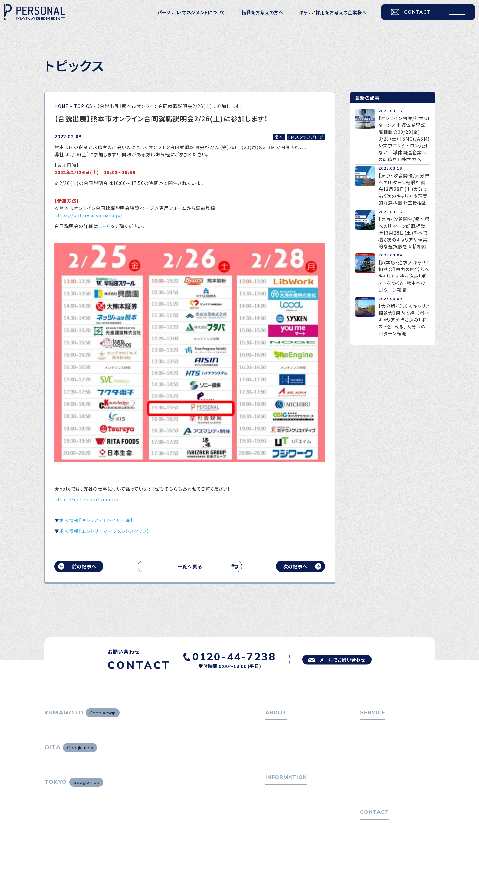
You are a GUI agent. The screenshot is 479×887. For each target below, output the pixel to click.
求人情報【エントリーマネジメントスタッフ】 (104, 531)
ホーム (272, 727)
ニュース (274, 822)
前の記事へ (84, 566)
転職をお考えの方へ (257, 16)
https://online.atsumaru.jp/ (88, 215)
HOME (61, 106)
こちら (104, 226)
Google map (103, 713)
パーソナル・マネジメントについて (186, 16)
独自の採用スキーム (385, 802)
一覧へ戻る (189, 566)
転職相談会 (376, 748)
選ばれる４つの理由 (385, 781)
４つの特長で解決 (382, 792)
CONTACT (406, 16)
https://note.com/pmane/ (86, 499)
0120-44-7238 (226, 655)
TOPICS (83, 106)
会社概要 (279, 748)
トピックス (276, 801)
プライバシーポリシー (382, 855)
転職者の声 (376, 758)
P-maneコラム (281, 812)
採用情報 (279, 758)
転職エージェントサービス (391, 737)
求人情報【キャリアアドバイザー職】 (96, 520)
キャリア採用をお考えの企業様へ (328, 16)
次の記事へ (295, 566)
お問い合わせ (374, 845)
